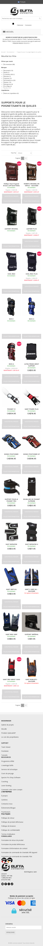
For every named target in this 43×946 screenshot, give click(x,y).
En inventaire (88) (9, 64)
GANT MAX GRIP (11, 634)
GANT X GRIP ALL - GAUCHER (31, 590)
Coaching (4, 781)
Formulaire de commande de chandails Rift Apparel (19, 852)
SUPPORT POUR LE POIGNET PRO (11, 500)
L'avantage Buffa (7, 765)
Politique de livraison (8, 826)
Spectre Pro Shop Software (10, 777)
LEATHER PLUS (31, 229)
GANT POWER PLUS (31, 409)
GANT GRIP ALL (11, 589)
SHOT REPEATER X (31, 544)
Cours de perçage (7, 773)
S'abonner (20, 25)
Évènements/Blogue (8, 808)
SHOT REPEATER (11, 544)
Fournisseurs (5, 812)
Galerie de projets (7, 725)
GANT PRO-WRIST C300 (11, 679)
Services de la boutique (9, 769)
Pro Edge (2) (7, 86)
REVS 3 (31, 319)
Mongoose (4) (8, 84)
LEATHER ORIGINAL (11, 229)
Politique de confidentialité (10, 830)
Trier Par (13, 153)
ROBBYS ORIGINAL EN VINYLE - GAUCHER (31, 185)
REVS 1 (11, 319)
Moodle (4, 729)
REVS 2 (11, 364)
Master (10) (7, 82)
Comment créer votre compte (11, 790)
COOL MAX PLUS (31, 274)
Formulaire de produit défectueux (13, 844)
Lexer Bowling (6, 786)
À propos (4, 796)
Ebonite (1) (7, 76)
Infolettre (9, 924)
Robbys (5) (7, 88)
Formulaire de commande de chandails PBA (16, 856)
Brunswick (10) (8, 70)
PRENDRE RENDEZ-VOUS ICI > (21, 43)
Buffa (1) (6, 72)
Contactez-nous (6, 804)
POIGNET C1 (11, 409)
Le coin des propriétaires (10, 737)
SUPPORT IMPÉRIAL (31, 634)
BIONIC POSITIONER (11, 454)
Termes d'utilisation (8, 834)
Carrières (4, 800)
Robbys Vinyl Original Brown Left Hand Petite (11, 185)
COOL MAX (11, 274)
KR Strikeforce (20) (9, 80)
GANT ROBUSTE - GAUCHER (31, 680)
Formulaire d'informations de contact (14, 848)
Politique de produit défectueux (12, 822)
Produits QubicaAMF (8, 733)
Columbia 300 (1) (9, 74)
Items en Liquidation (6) (11, 93)
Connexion (28, 25)
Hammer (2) (7, 78)
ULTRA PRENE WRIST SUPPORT (31, 365)
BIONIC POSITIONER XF (31, 454)
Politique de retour (7, 818)
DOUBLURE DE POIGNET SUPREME (31, 500)
